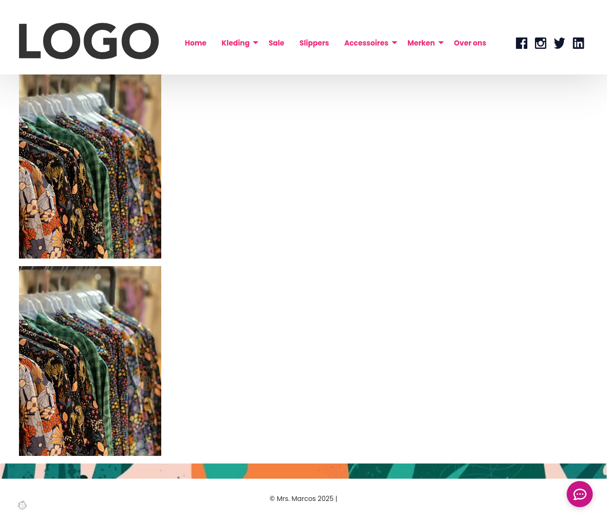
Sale (276, 43)
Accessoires (366, 43)
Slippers (314, 43)
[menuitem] (195, 43)
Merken (421, 43)
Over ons (470, 43)
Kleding (235, 43)
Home (196, 43)
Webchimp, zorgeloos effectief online (22, 505)
